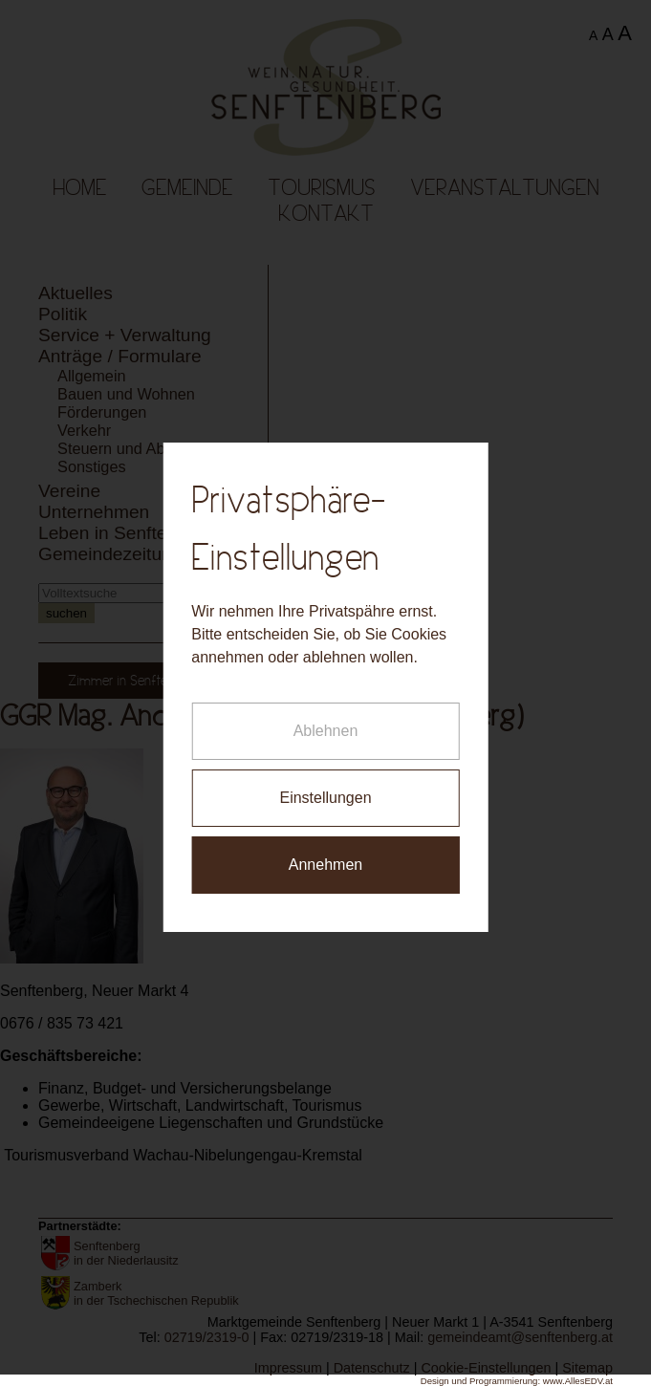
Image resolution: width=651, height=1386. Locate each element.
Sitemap (587, 1367)
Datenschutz (372, 1367)
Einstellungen (325, 782)
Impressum (288, 1367)
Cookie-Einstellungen (486, 1367)
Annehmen (325, 849)
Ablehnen (325, 715)
